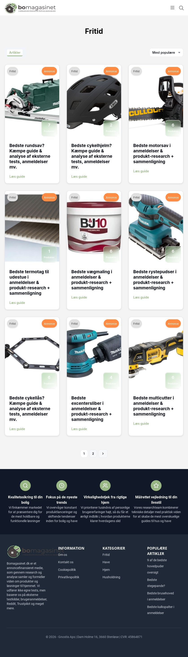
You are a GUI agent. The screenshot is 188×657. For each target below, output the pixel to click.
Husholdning (111, 577)
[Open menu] (172, 7)
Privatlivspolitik (68, 577)
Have (106, 562)
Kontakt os (65, 562)
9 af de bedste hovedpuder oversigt (157, 566)
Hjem (106, 570)
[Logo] (30, 8)
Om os (62, 555)
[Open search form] (181, 8)
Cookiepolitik (67, 570)
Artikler (14, 52)
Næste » (103, 453)
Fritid (106, 555)
